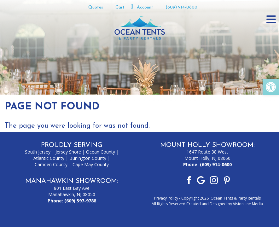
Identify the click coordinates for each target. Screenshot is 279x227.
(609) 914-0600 (181, 7)
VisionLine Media (248, 204)
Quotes (95, 7)
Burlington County (87, 158)
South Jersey (37, 152)
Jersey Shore (68, 152)
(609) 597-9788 (80, 201)
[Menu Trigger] (271, 19)
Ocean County (100, 152)
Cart (120, 7)
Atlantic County (48, 158)
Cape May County (91, 164)
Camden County (51, 164)
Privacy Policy (166, 198)
